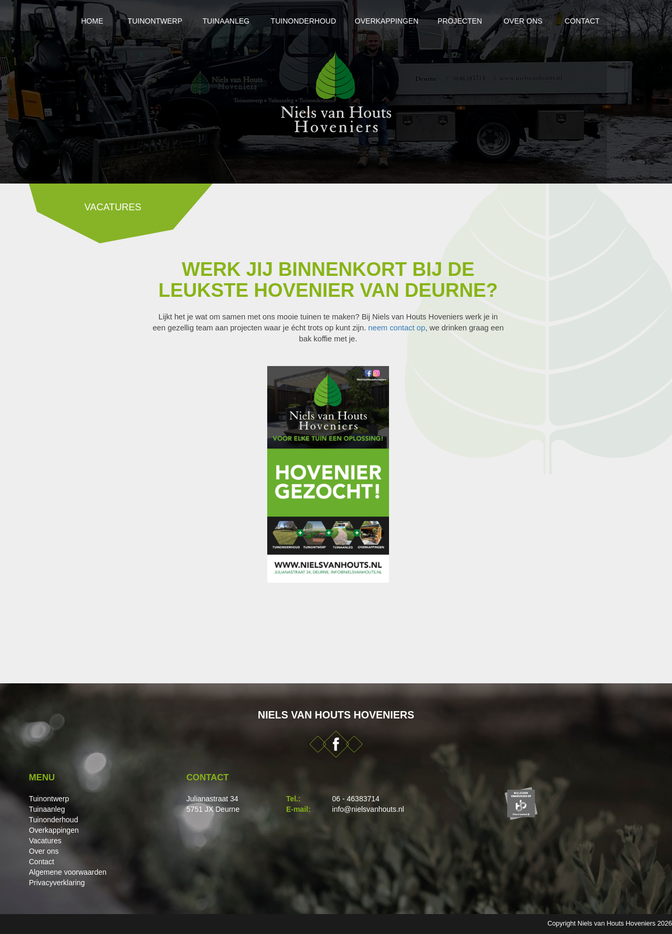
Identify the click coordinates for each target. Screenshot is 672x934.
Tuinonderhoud (290, 21)
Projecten (472, 21)
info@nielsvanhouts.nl (368, 809)
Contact (614, 21)
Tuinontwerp (121, 21)
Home (51, 21)
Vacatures (45, 840)
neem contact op (396, 328)
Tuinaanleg (203, 21)
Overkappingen (387, 21)
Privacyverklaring (57, 882)
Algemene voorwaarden (68, 872)
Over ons (546, 21)
